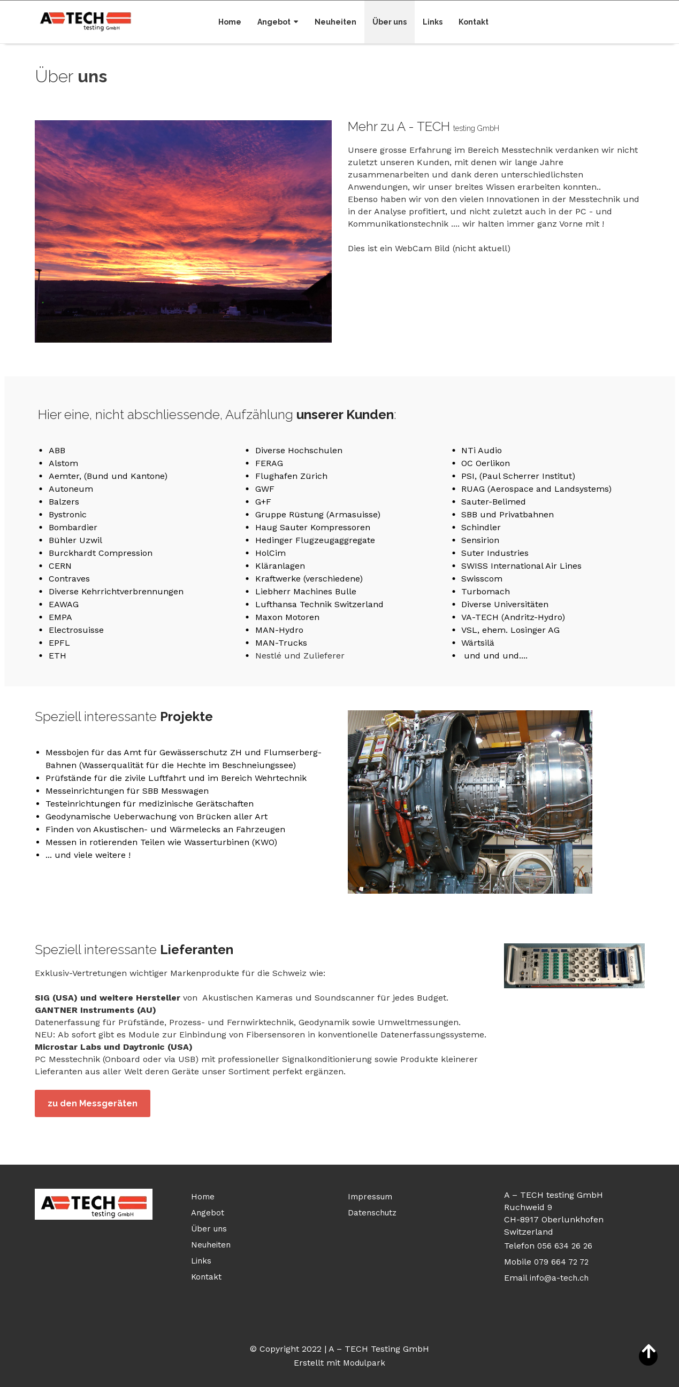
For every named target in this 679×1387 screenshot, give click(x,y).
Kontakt (474, 22)
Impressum (370, 1197)
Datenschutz (372, 1213)
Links (433, 22)
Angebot (274, 22)
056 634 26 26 (564, 1246)
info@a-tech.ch (559, 1278)
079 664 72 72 (561, 1262)
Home (229, 22)
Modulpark (364, 1363)
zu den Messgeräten (93, 1103)
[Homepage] (85, 20)
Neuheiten (335, 22)
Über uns (389, 22)
